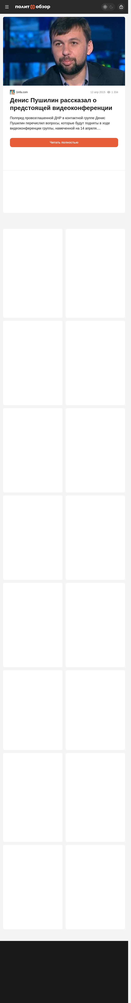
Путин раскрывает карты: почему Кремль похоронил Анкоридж (91, 720)
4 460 (53, 314)
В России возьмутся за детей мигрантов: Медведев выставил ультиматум (30, 632)
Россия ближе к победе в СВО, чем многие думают (31, 450)
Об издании (43, 963)
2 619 (115, 582)
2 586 (115, 670)
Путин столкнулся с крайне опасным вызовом (91, 362)
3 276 (115, 402)
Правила (60, 963)
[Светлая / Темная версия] (108, 7)
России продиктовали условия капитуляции (32, 362)
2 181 (115, 855)
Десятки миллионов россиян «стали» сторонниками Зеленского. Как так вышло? (30, 272)
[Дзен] (104, 980)
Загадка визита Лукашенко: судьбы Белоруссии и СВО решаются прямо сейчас (91, 632)
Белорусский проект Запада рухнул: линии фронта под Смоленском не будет (29, 813)
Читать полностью (64, 142)
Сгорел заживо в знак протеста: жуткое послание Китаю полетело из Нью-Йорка (95, 905)
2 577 (53, 762)
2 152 (115, 943)
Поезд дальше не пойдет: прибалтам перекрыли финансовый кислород (27, 720)
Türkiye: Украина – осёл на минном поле (28, 903)
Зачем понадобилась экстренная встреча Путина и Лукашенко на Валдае (93, 540)
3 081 (115, 490)
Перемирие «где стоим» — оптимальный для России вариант (90, 452)
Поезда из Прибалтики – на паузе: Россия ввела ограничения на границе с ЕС (93, 813)
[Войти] (121, 7)
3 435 (115, 314)
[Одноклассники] (24, 980)
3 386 (53, 402)
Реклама (10, 963)
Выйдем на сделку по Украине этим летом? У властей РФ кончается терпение (31, 540)
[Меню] (7, 7)
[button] (14, 158)
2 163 (53, 943)
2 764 (53, 582)
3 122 (53, 490)
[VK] (64, 980)
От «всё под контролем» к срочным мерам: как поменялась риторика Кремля (93, 272)
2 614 (53, 670)
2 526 (115, 762)
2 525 (53, 855)
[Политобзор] (32, 7)
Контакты (25, 963)
